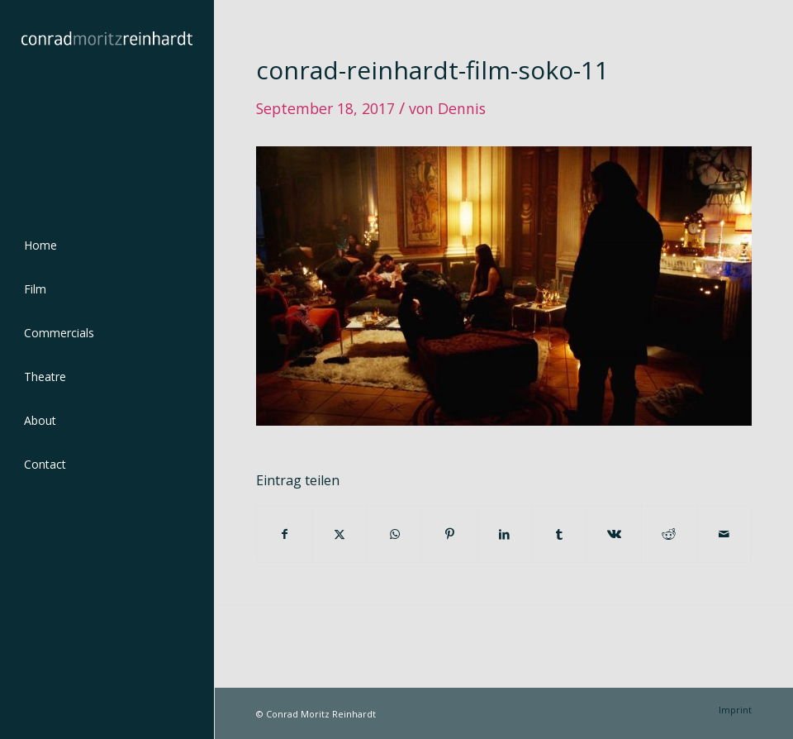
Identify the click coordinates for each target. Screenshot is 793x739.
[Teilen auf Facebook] (284, 534)
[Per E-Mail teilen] (724, 534)
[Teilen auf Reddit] (669, 534)
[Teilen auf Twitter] (340, 534)
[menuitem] (106, 246)
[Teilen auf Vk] (614, 534)
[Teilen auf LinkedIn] (504, 534)
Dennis (462, 108)
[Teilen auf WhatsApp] (394, 534)
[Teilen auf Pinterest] (449, 534)
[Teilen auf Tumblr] (559, 534)
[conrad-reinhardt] (106, 107)
